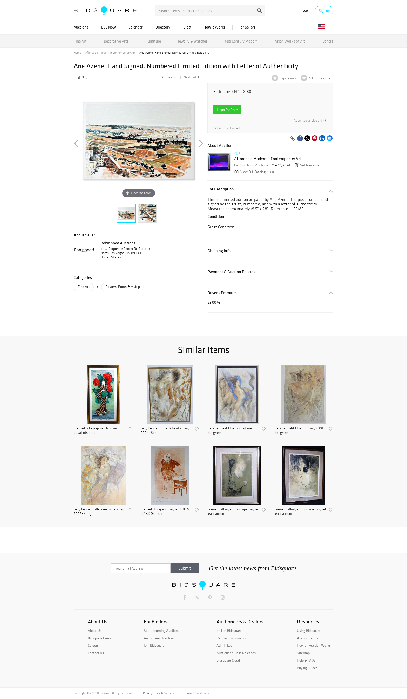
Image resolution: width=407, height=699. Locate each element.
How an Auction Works (314, 645)
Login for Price (227, 109)
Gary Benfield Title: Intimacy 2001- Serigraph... (299, 430)
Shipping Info (219, 250)
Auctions (81, 27)
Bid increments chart (226, 128)
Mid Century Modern (241, 41)
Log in (306, 10)
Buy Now (108, 27)
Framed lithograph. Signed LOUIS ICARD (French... (165, 511)
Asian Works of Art (290, 41)
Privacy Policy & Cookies (158, 693)
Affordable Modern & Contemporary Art (110, 52)
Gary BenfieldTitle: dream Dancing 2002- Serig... (98, 511)
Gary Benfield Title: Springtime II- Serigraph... (231, 430)
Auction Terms (307, 638)
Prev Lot (169, 77)
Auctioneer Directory (159, 638)
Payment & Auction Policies (231, 271)
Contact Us (96, 652)
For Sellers (247, 27)
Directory (162, 27)
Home (77, 52)
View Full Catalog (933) (253, 172)
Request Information (231, 638)
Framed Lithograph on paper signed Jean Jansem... (233, 511)
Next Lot (192, 77)
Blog (187, 27)
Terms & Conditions (196, 693)
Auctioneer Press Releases (236, 652)
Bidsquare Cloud (228, 660)
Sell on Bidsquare (229, 630)
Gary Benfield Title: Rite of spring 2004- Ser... (165, 430)
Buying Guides (307, 668)
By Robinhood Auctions (251, 165)
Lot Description (221, 189)
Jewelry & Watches (193, 41)
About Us (94, 630)
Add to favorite (320, 78)
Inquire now (288, 78)
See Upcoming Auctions (161, 630)
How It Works (215, 27)
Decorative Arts (116, 41)
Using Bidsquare (309, 630)
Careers (93, 645)
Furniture (153, 41)
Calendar (135, 27)
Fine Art (80, 41)
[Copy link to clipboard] (292, 139)
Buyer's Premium (222, 292)
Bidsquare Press (99, 638)
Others (327, 41)
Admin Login (225, 645)
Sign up (324, 10)
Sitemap (303, 652)
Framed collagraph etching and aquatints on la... (96, 430)
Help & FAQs (306, 660)
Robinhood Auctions (117, 242)
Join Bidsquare (154, 645)
